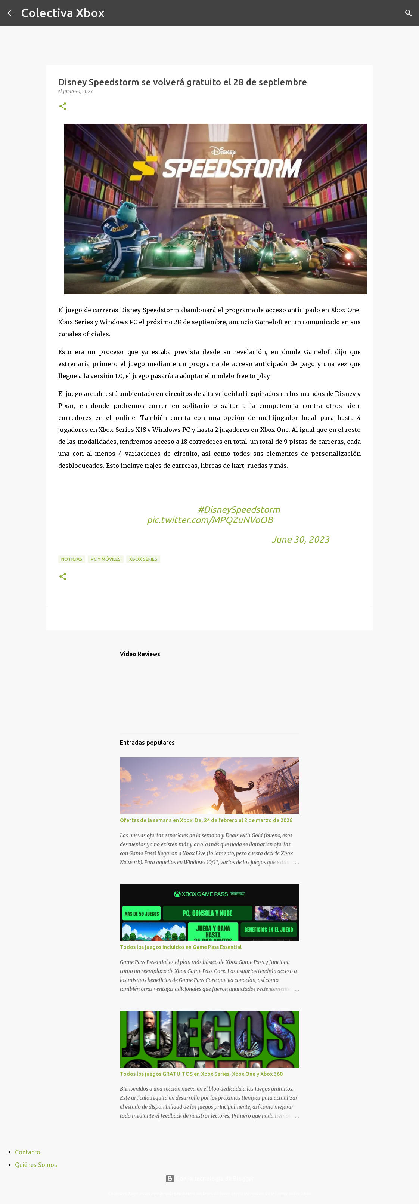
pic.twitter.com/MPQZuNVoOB (210, 520)
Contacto (27, 1152)
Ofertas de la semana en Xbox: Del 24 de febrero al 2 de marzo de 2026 (206, 820)
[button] (62, 107)
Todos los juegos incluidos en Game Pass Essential (181, 947)
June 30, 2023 (300, 539)
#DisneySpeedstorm (239, 509)
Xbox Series (143, 559)
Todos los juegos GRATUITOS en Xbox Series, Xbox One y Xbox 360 (201, 1074)
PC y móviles (106, 559)
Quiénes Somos (36, 1164)
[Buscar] (115, 13)
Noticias (71, 559)
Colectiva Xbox (63, 12)
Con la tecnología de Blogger (209, 1178)
